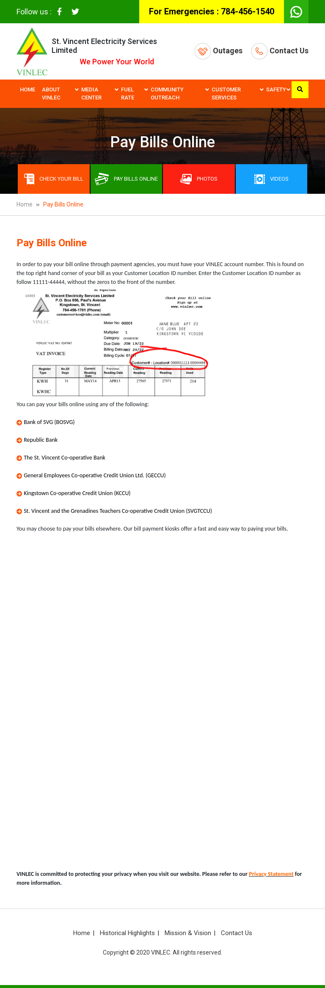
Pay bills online (126, 179)
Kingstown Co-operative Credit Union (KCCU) (77, 493)
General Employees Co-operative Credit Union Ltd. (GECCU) (95, 475)
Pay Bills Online (63, 204)
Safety (276, 89)
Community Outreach (167, 93)
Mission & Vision (188, 933)
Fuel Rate (127, 93)
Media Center (91, 93)
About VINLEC (51, 93)
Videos (271, 179)
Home (27, 89)
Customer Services (226, 93)
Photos (199, 179)
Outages (218, 51)
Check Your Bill (53, 178)
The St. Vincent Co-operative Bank (64, 457)
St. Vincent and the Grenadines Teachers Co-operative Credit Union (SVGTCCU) (118, 511)
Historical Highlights (127, 933)
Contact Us (279, 51)
